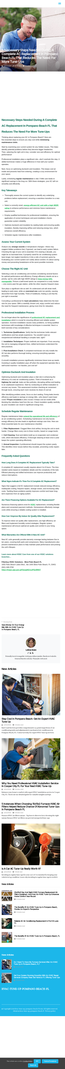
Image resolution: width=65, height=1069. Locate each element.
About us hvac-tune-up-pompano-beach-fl (28, 1011)
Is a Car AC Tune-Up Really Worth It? (21, 868)
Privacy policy (50, 1011)
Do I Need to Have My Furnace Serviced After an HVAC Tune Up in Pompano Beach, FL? (36, 963)
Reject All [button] (33, 1065)
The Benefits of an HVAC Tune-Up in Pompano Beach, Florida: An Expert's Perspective (35, 908)
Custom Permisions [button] (50, 1061)
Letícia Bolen (7, 66)
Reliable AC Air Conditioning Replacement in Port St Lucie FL (36, 922)
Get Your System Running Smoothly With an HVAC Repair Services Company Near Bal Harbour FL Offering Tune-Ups (37, 976)
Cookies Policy (27, 1061)
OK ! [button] (37, 1061)
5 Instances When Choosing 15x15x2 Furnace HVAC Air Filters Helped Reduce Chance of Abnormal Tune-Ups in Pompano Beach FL (31, 806)
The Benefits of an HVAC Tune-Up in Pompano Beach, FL (37, 936)
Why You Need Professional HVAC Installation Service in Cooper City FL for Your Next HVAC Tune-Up (30, 784)
